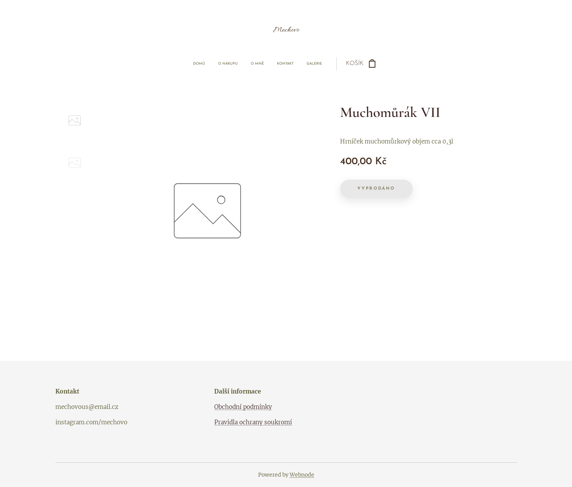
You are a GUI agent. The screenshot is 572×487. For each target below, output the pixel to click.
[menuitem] (235, 63)
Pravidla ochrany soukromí (253, 422)
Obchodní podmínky (243, 406)
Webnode (302, 474)
